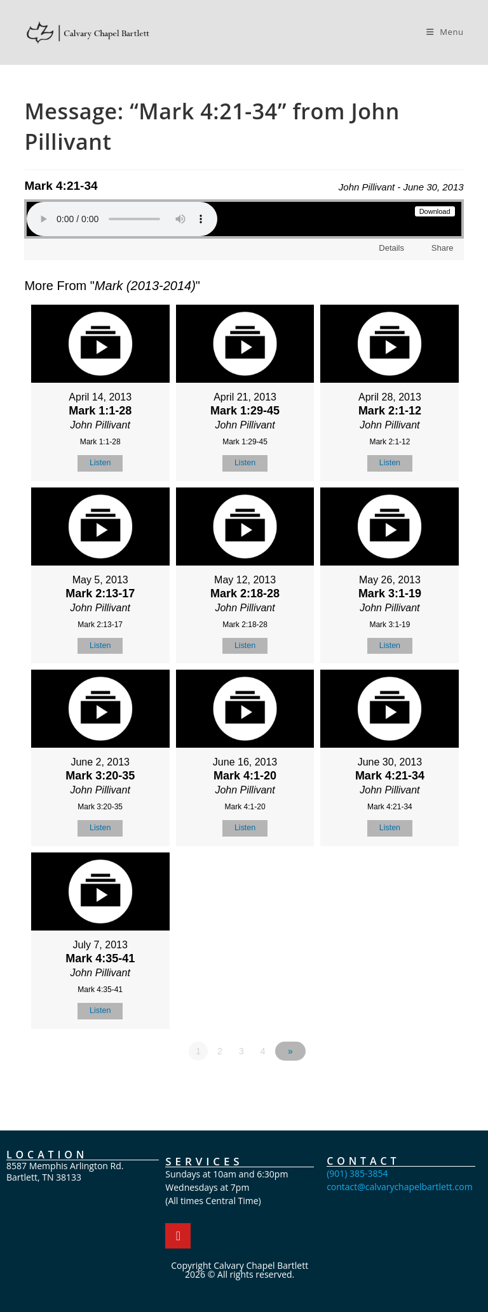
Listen (100, 462)
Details (391, 248)
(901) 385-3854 (357, 1171)
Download (435, 211)
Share (441, 248)
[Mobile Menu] (445, 31)
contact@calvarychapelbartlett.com (400, 1184)
